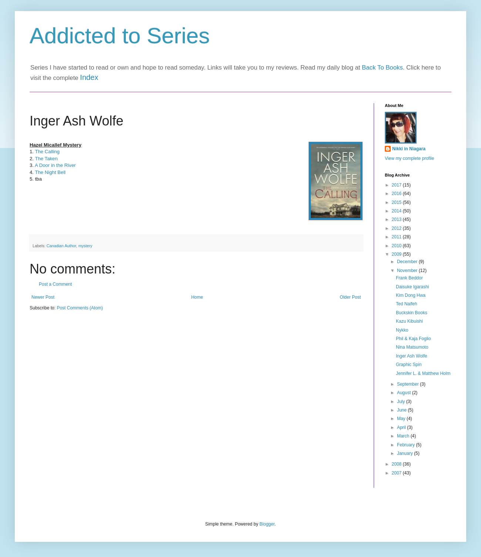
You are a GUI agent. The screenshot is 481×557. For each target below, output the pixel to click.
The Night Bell (50, 172)
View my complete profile (409, 158)
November (408, 270)
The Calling (47, 151)
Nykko (402, 330)
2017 (397, 185)
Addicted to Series (120, 35)
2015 (397, 202)
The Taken (46, 158)
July (401, 401)
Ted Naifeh (406, 303)
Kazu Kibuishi (409, 321)
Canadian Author (61, 246)
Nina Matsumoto (412, 347)
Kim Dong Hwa (411, 295)
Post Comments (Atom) (80, 308)
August (404, 392)
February (406, 444)
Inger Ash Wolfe (411, 356)
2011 (397, 236)
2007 (397, 473)
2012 (397, 228)
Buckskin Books (411, 312)
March (404, 436)
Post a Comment (55, 284)
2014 (397, 211)
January (405, 453)
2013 (397, 219)
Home (197, 297)
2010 (397, 245)
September (408, 384)
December (408, 261)
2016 (397, 193)
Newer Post (42, 297)
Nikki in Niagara (409, 148)
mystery (85, 246)
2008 (397, 464)
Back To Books (382, 67)
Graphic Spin (408, 364)
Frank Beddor (409, 278)
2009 (397, 254)
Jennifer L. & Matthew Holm (423, 373)
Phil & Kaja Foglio (413, 338)
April (402, 427)
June (402, 410)
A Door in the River (55, 165)
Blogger (267, 524)
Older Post (350, 297)
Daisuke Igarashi (412, 286)
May (402, 418)
